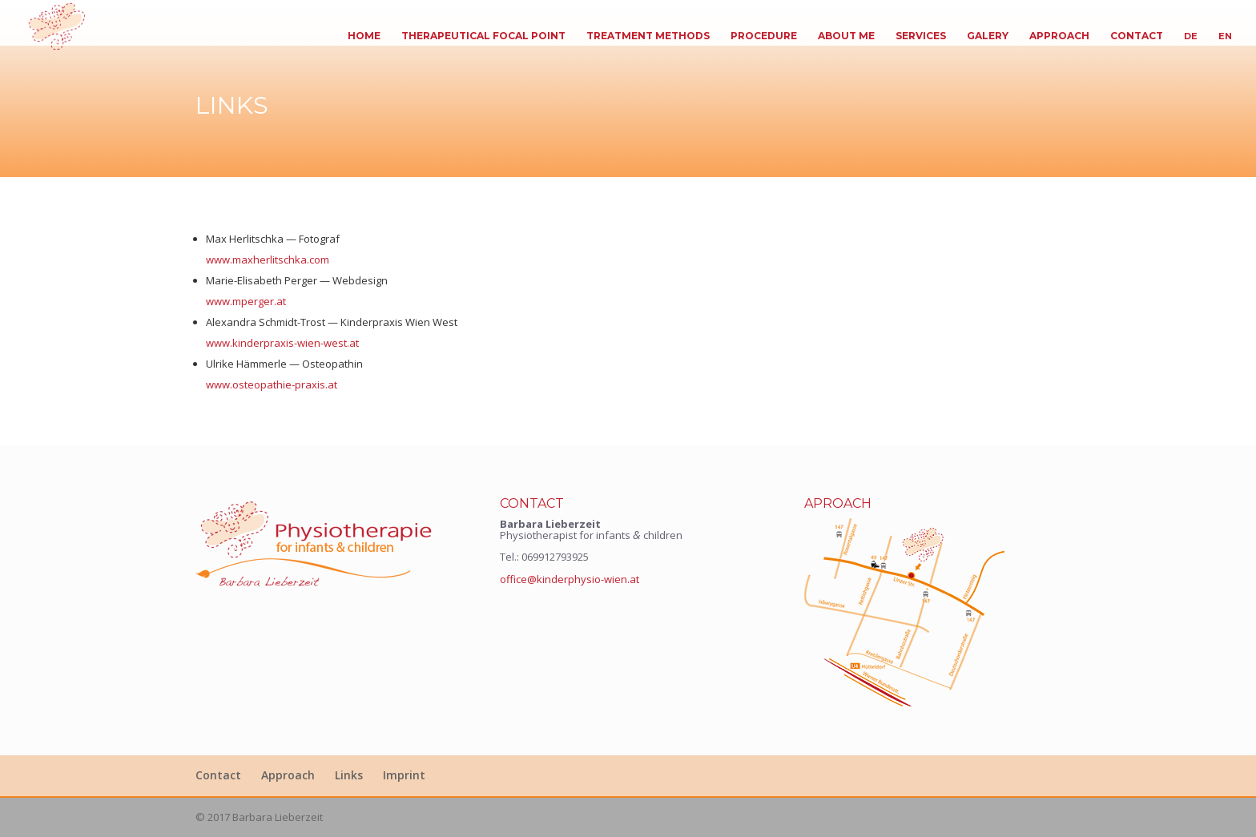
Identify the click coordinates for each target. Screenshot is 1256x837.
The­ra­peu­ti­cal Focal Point (483, 36)
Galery (987, 36)
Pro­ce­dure (764, 36)
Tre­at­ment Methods (648, 36)
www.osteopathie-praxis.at (271, 384)
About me (846, 36)
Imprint (404, 775)
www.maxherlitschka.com (267, 259)
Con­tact (1136, 36)
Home (364, 36)
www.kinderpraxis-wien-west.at (282, 343)
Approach (1059, 36)
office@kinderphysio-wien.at (569, 579)
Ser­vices (921, 36)
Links (349, 775)
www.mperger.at (246, 301)
